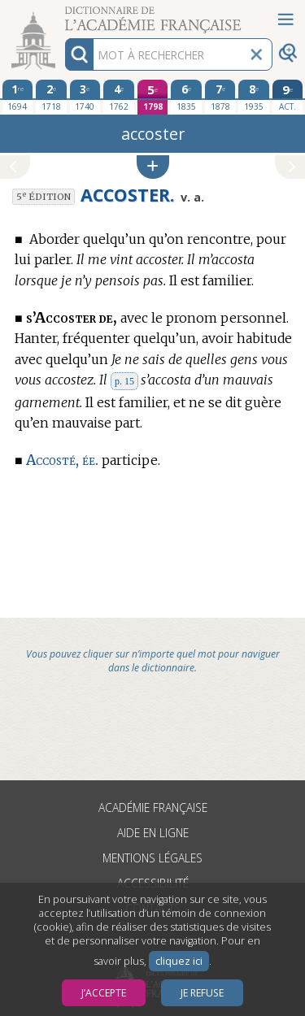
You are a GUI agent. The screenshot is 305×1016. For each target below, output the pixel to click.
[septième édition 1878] (220, 97)
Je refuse (202, 993)
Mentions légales (152, 858)
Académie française (152, 807)
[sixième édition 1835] (186, 97)
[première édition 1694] (17, 97)
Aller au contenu (63, 14)
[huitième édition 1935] (253, 97)
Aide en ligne (153, 832)
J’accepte (103, 993)
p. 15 (124, 381)
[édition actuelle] (287, 97)
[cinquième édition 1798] (152, 97)
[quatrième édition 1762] (118, 97)
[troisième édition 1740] (85, 97)
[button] (153, 167)
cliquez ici (179, 961)
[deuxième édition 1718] (51, 97)
